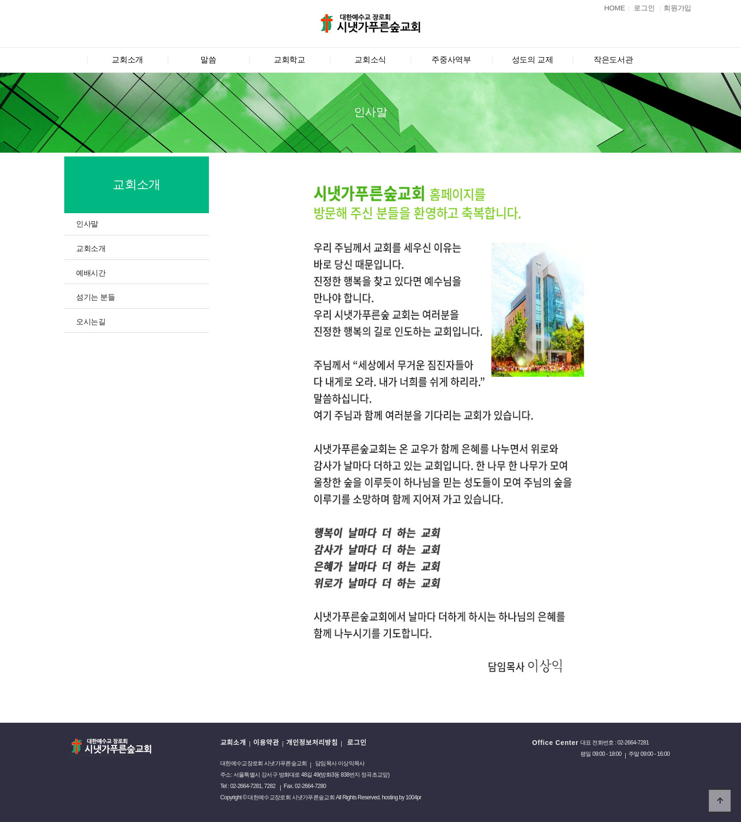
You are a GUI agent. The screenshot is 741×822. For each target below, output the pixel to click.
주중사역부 (451, 59)
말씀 (208, 59)
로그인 (356, 742)
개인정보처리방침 (311, 742)
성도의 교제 (532, 59)
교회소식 (370, 59)
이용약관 (266, 742)
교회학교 (289, 59)
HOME (614, 8)
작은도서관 (613, 59)
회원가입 (677, 8)
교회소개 (127, 59)
